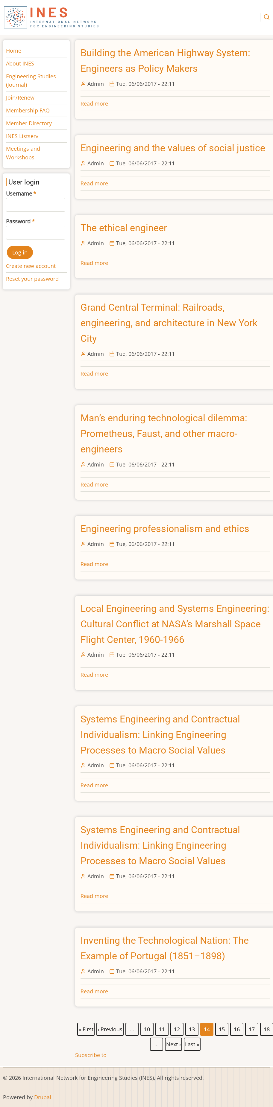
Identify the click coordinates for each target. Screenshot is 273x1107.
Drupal (42, 1097)
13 (192, 1028)
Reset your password (32, 278)
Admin (95, 83)
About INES (20, 63)
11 (162, 1028)
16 (237, 1028)
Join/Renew (20, 97)
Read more (94, 103)
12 (177, 1028)
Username (19, 193)
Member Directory (29, 123)
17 (252, 1028)
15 (222, 1028)
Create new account (31, 265)
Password (18, 221)
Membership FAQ (28, 110)
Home (13, 50)
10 (147, 1028)
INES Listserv (22, 136)
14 (207, 1029)
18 (267, 1028)
